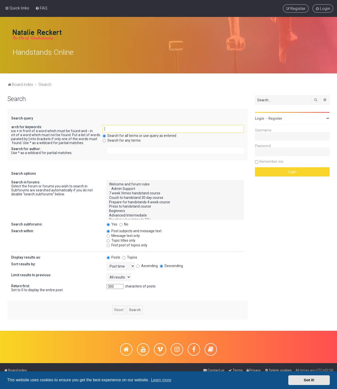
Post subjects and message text (134, 229)
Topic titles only (121, 239)
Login (259, 117)
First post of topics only (127, 243)
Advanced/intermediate (175, 214)
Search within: (22, 229)
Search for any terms (122, 139)
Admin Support (175, 187)
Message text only (123, 234)
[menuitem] (41, 7)
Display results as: (26, 256)
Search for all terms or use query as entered (139, 134)
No (123, 222)
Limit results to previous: (31, 273)
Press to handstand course (175, 205)
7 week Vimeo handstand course (175, 191)
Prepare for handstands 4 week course (175, 200)
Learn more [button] (161, 380)
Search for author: (26, 147)
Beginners (175, 209)
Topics (129, 256)
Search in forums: (26, 181)
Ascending (147, 264)
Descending (171, 264)
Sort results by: (23, 262)
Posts (113, 256)
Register (275, 117)
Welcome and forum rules (175, 183)
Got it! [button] (309, 380)
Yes (112, 222)
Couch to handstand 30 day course (175, 196)
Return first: (20, 284)
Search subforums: (27, 222)
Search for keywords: (24, 125)
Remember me (271, 160)
